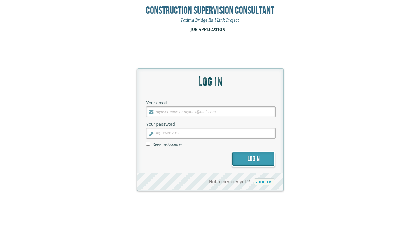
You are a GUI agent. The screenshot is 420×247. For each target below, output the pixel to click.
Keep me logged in (167, 144)
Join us (264, 181)
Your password (160, 124)
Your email (156, 102)
